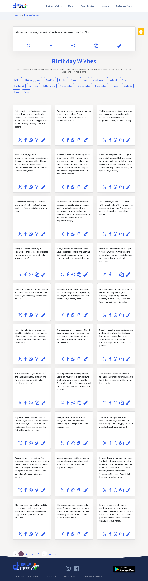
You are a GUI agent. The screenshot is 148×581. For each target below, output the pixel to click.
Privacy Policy (70, 576)
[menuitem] (54, 5)
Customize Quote (123, 5)
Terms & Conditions (93, 576)
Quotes (18, 14)
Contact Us (51, 576)
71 (50, 554)
